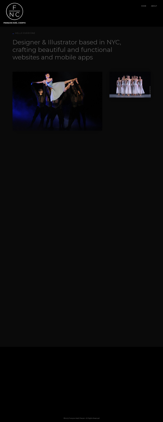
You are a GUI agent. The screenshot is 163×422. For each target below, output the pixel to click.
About (154, 6)
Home (143, 6)
